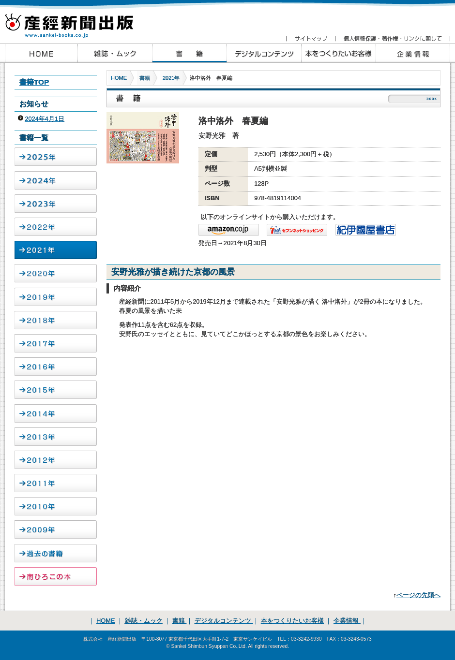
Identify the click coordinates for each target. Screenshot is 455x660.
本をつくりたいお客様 (338, 53)
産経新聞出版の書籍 (189, 53)
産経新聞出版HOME (41, 53)
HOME (119, 78)
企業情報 (413, 53)
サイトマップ (310, 39)
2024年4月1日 (44, 118)
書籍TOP (34, 82)
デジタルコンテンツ (224, 620)
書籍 (144, 78)
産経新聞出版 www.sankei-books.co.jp (77, 20)
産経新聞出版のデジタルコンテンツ (264, 53)
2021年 (171, 78)
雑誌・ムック (144, 620)
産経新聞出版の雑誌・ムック (114, 53)
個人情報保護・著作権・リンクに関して (392, 39)
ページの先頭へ (418, 595)
